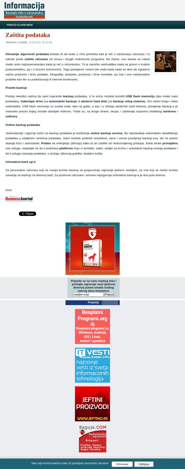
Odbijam (144, 464)
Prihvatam (122, 464)
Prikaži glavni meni (20, 25)
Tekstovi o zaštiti (16, 42)
